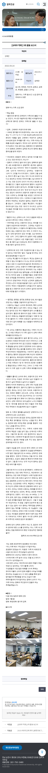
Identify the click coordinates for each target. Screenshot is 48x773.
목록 (42, 689)
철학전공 (10, 4)
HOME (4, 36)
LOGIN (29, 4)
